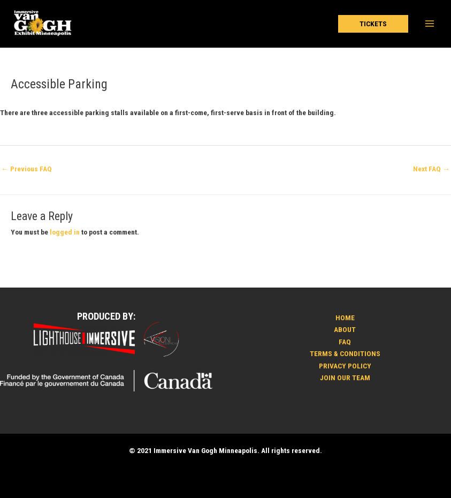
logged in (65, 232)
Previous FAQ (26, 168)
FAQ (345, 341)
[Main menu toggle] (430, 24)
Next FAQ (431, 168)
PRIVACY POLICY (345, 365)
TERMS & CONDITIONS (345, 353)
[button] (373, 24)
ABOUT (345, 329)
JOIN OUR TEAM (345, 377)
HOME (345, 317)
